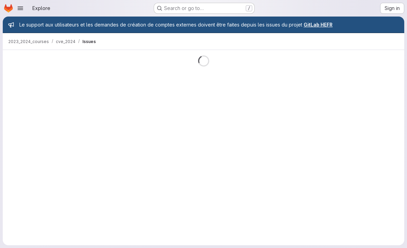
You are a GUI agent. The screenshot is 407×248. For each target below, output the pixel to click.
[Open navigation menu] (20, 8)
